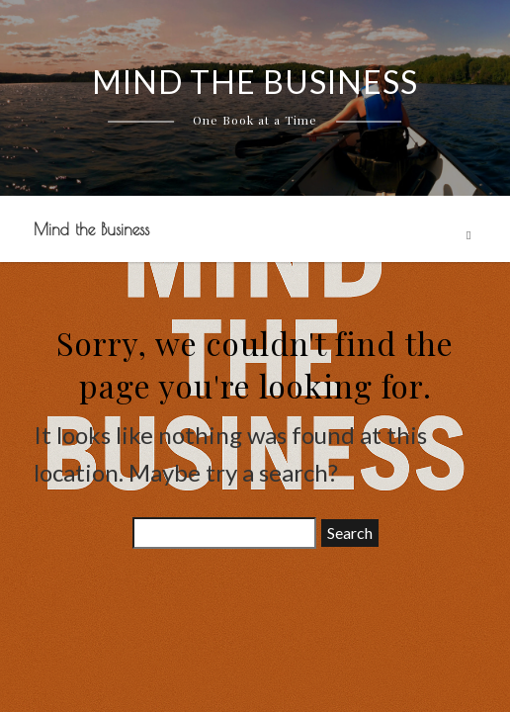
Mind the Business (91, 229)
